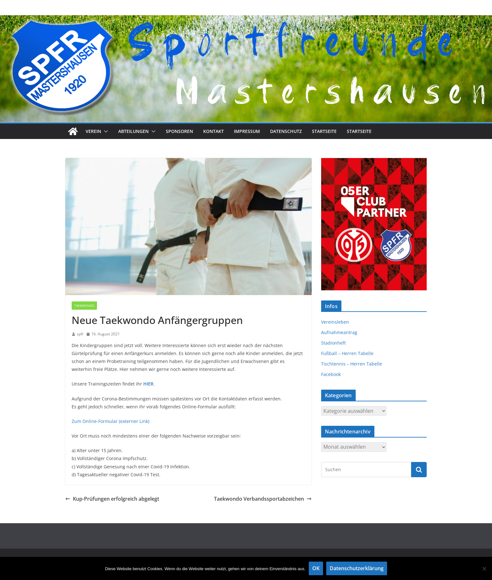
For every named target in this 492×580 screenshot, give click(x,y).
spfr (80, 334)
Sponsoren (179, 131)
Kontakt (213, 131)
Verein (93, 131)
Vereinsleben (335, 322)
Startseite (324, 131)
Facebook (331, 374)
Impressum (247, 131)
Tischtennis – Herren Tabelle (351, 364)
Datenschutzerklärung (357, 568)
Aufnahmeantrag (339, 332)
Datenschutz (286, 131)
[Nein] (484, 568)
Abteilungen (133, 131)
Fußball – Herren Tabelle (347, 353)
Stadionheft (333, 343)
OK (316, 568)
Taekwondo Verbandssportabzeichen (263, 498)
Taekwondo (84, 305)
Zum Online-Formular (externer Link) (110, 421)
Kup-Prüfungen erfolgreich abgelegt (112, 498)
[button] (104, 131)
